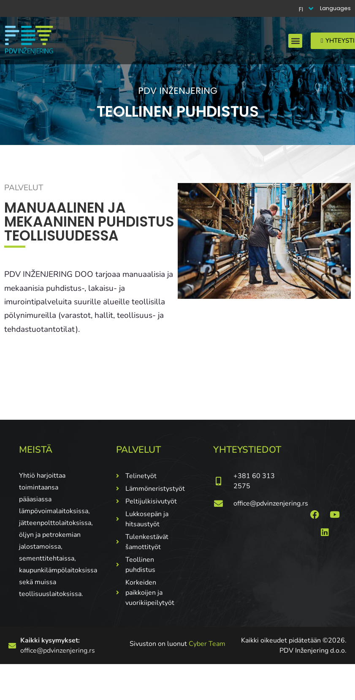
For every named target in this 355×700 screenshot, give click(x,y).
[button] (295, 41)
